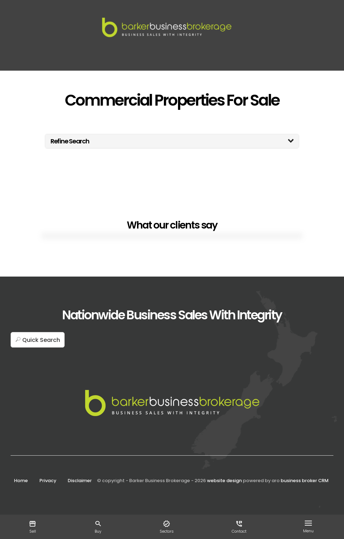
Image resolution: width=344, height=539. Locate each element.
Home (21, 481)
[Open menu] (309, 523)
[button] (38, 340)
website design (224, 481)
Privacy (48, 481)
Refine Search (70, 141)
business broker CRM (304, 481)
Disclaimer (80, 481)
